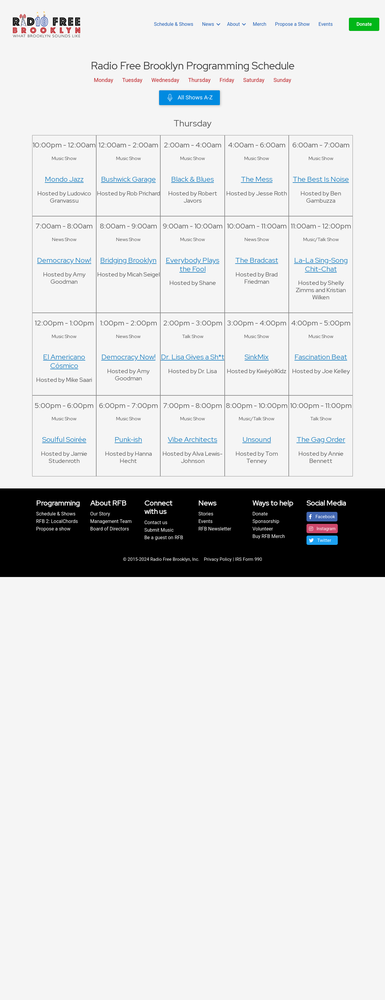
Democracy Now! (64, 260)
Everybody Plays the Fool (192, 264)
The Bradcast (256, 260)
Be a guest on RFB (163, 537)
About (233, 24)
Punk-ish (128, 439)
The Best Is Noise (321, 179)
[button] (321, 516)
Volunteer (262, 529)
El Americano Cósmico (64, 361)
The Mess (257, 179)
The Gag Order (321, 439)
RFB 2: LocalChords (57, 521)
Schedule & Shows (173, 24)
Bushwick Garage (128, 179)
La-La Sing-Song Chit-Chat (321, 264)
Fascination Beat (320, 356)
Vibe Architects (192, 439)
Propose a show (53, 529)
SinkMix (257, 356)
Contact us (156, 522)
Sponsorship (265, 521)
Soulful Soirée (64, 439)
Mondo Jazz (64, 179)
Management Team (111, 521)
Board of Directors (109, 529)
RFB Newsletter (214, 529)
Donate (260, 514)
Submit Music (159, 530)
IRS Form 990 (248, 559)
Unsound (256, 439)
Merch (259, 24)
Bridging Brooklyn (128, 260)
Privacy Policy (218, 559)
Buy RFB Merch (268, 536)
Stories (205, 514)
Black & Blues (192, 179)
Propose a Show (292, 24)
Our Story (100, 514)
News (208, 24)
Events (326, 24)
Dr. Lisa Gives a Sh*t (192, 356)
